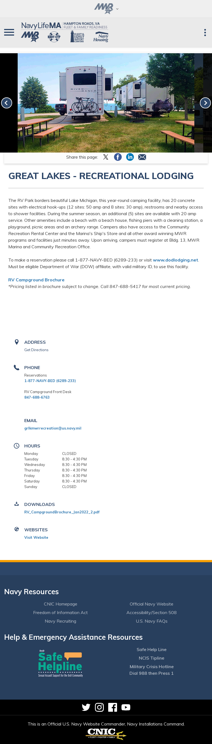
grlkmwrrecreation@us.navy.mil (52, 428)
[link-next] (205, 102)
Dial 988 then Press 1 (151, 673)
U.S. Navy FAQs (152, 621)
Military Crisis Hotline (152, 666)
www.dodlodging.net (175, 260)
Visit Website (36, 537)
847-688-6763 (37, 397)
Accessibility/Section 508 (151, 612)
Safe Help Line (151, 649)
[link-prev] (6, 102)
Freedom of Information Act (60, 612)
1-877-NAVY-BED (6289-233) (50, 380)
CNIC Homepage (60, 604)
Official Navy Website (151, 604)
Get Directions (36, 350)
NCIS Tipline (151, 658)
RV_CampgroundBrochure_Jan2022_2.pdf (61, 512)
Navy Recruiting (60, 621)
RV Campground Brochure (36, 279)
